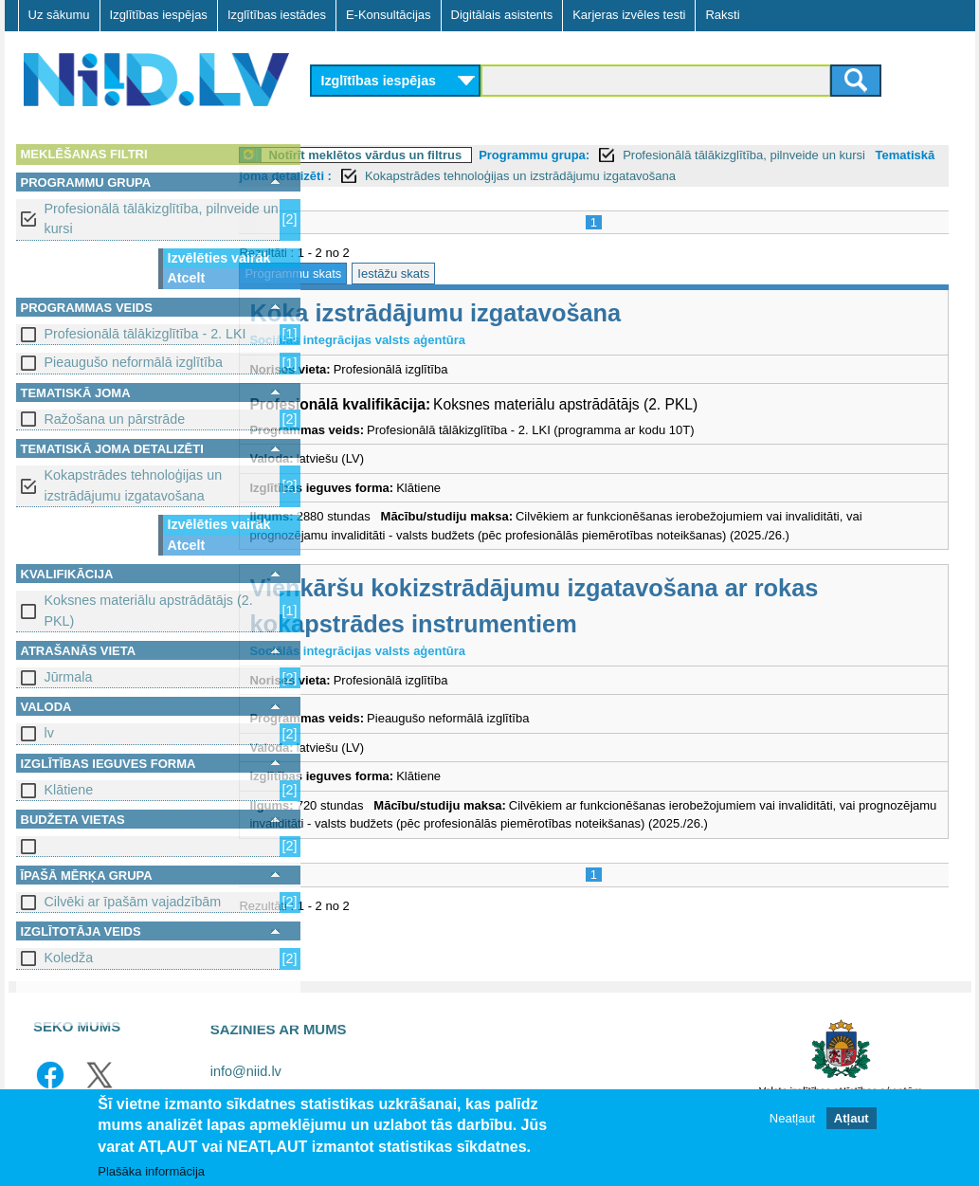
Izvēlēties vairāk (219, 257)
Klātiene (69, 789)
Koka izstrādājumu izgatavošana (512, 313)
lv (49, 732)
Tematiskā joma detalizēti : (400, 176)
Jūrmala (69, 676)
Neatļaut (792, 1119)
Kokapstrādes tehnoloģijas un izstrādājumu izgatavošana (134, 484)
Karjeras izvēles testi (628, 15)
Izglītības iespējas (159, 15)
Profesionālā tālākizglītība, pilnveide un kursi (162, 218)
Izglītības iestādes (276, 15)
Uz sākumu (59, 15)
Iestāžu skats (469, 273)
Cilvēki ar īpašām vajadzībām (133, 901)
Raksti (722, 15)
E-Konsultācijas (388, 15)
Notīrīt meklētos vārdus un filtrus (441, 155)
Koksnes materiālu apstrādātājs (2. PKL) (149, 610)
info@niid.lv (245, 1071)
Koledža (69, 957)
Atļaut (851, 1119)
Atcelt (187, 277)
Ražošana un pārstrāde (115, 419)
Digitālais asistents (502, 15)
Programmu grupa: (609, 155)
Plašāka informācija (151, 1172)
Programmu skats (369, 273)
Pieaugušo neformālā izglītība (134, 362)
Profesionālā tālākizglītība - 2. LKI (145, 333)
